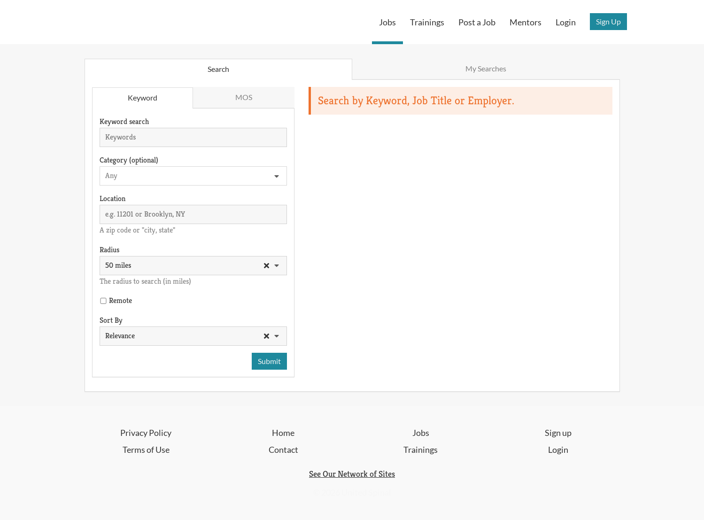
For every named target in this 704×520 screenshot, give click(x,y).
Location (112, 198)
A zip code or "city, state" (137, 230)
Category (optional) (129, 160)
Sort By (111, 320)
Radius (109, 250)
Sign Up (608, 21)
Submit (269, 361)
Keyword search (124, 121)
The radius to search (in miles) (145, 281)
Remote (120, 300)
